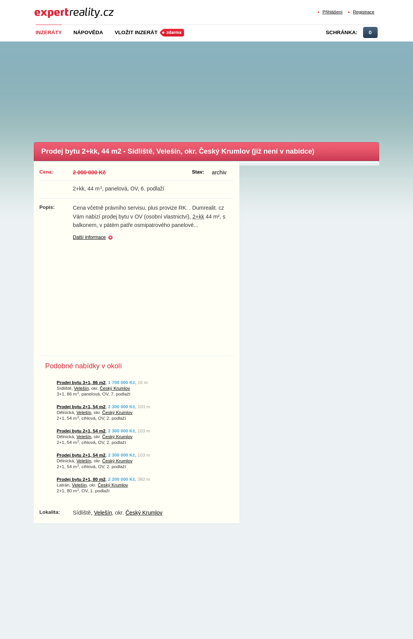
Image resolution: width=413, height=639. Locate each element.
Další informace (89, 237)
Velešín (81, 388)
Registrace (363, 11)
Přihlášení (332, 11)
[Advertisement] (219, 89)
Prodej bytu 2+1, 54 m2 (81, 406)
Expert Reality (48, 8)
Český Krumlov (115, 388)
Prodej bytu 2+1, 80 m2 (81, 479)
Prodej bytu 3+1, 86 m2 (81, 382)
